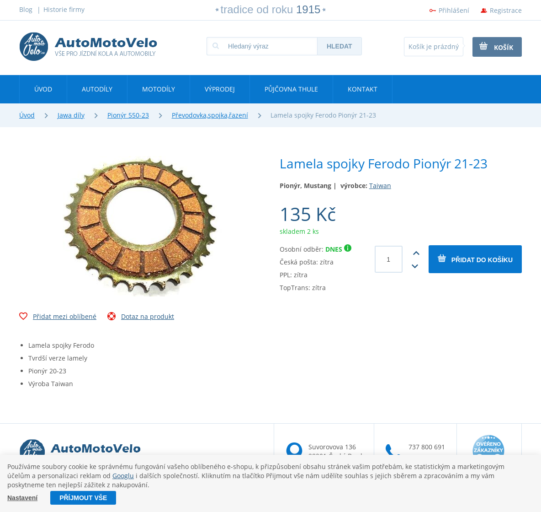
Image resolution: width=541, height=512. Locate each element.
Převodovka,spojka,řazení (210, 115)
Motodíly (158, 89)
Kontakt (362, 89)
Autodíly (97, 89)
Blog (25, 9)
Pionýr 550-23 (128, 115)
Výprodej (220, 89)
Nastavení (22, 497)
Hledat (339, 46)
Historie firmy (64, 9)
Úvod (43, 89)
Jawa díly (71, 115)
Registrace (506, 10)
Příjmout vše (83, 497)
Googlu (123, 475)
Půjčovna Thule (291, 89)
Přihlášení (454, 10)
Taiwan (380, 185)
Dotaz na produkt (140, 317)
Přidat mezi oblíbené (57, 317)
